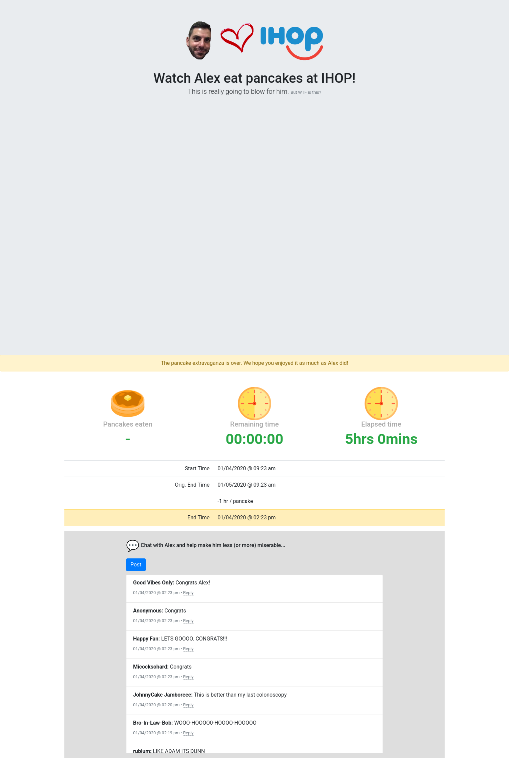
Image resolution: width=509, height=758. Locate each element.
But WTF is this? (306, 92)
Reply (188, 592)
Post (135, 564)
